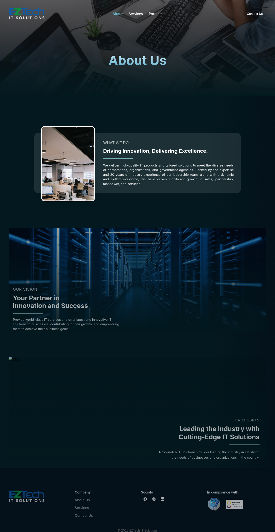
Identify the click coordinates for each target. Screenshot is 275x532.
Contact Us (255, 13)
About (117, 14)
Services (136, 14)
